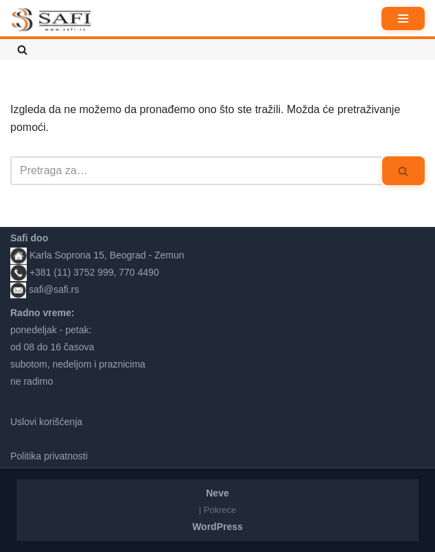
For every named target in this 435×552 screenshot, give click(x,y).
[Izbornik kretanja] (403, 18)
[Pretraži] (22, 50)
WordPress (217, 526)
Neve (217, 493)
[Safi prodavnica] (51, 20)
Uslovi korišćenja (46, 421)
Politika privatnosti (49, 456)
